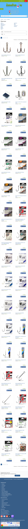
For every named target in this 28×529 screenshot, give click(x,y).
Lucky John (15, 25)
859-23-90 (14, 11)
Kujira (15, 24)
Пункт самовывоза (4, 491)
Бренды (2, 506)
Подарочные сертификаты (5, 505)
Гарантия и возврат (4, 492)
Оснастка (5, 19)
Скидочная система (4, 502)
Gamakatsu (2, 25)
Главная (2, 19)
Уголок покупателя (4, 499)
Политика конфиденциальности (18, 479)
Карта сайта (3, 507)
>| (7, 37)
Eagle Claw (2, 23)
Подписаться (17, 475)
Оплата (2, 487)
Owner (2, 26)
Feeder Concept (3, 24)
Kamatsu (15, 26)
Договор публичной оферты (8, 479)
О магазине (3, 485)
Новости (2, 500)
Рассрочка (3, 488)
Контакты (3, 486)
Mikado (2, 27)
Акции (2, 501)
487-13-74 (14, 12)
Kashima (2, 28)
